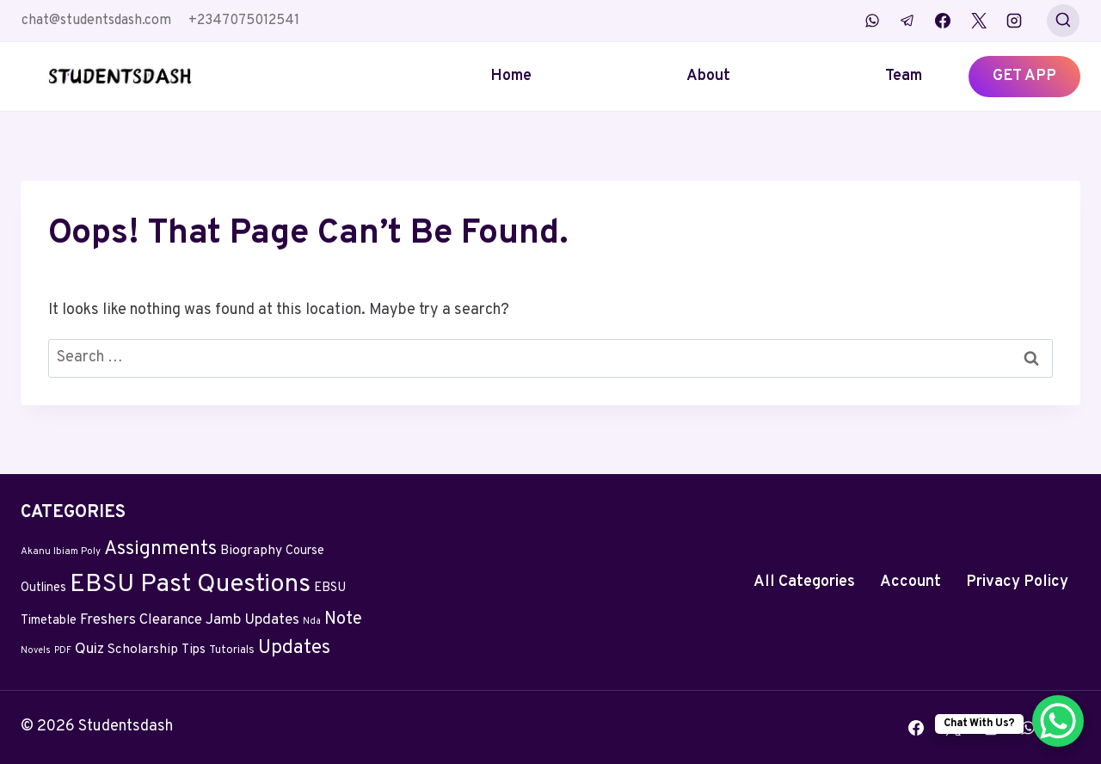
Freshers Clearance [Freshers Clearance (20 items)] (141, 620)
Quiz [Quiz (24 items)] (89, 649)
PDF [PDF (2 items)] (62, 650)
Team (903, 76)
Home (511, 76)
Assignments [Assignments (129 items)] (160, 549)
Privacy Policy (1017, 582)
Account (910, 582)
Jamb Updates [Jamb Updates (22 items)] (252, 620)
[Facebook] (942, 20)
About (708, 76)
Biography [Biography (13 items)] (251, 550)
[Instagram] (1014, 20)
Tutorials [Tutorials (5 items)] (232, 650)
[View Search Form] (1063, 20)
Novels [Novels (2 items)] (36, 650)
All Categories (804, 582)
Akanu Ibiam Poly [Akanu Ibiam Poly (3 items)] (61, 551)
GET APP (1024, 76)
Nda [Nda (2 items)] (312, 621)
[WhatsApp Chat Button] (1058, 721)
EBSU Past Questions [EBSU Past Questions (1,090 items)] (190, 585)
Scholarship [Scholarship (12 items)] (143, 650)
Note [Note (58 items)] (343, 619)
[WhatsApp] (872, 20)
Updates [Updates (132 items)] (294, 648)
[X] (978, 20)
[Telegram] (907, 20)
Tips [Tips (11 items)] (193, 650)
